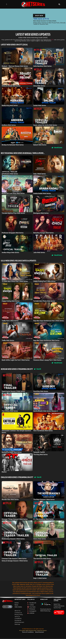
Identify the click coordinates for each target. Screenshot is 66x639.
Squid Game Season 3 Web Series (13, 392)
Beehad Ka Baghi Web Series (12, 453)
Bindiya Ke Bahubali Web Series (13, 145)
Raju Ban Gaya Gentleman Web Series (46, 341)
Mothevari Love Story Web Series (13, 193)
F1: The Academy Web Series (43, 520)
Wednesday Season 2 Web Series (13, 539)
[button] (6, 4)
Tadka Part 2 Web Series (10, 321)
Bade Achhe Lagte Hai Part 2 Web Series (16, 360)
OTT (52, 40)
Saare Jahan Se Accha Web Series (45, 125)
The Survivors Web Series (42, 559)
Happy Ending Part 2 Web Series (44, 282)
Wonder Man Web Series (10, 500)
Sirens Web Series (39, 539)
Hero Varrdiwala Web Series (43, 431)
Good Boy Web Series (40, 392)
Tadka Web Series (8, 341)
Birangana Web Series (41, 213)
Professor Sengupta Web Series (12, 233)
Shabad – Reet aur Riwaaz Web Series (15, 66)
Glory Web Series (39, 86)
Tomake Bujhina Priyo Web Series (13, 213)
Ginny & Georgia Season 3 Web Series (15, 561)
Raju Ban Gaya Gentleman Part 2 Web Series (48, 321)
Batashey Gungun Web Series (43, 233)
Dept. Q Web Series (40, 579)
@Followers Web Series (10, 174)
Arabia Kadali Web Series (42, 193)
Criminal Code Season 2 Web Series (14, 559)
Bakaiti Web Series (39, 145)
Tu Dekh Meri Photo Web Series (44, 301)
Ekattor (4, 472)
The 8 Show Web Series (10, 412)
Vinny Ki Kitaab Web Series (11, 86)
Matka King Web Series (10, 105)
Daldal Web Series (39, 105)
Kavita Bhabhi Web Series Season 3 (45, 412)
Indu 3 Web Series (39, 174)
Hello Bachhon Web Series (42, 66)
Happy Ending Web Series (10, 301)
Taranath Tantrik (39, 453)
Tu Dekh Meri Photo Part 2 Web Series (15, 282)
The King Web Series (40, 455)
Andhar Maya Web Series (10, 252)
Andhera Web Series (9, 125)
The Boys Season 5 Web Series (44, 500)
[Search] (10, 607)
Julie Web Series (39, 252)
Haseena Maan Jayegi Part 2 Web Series (47, 360)
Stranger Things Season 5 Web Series (15, 520)
